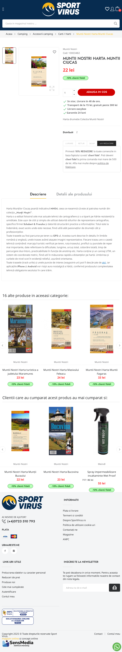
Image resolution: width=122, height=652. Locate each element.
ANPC (66, 539)
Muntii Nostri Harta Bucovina (61, 472)
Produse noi (8, 582)
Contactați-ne (70, 529)
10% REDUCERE (107, 143)
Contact (98, 634)
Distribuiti (77, 132)
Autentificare (9, 591)
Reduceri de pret (11, 577)
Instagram (14, 551)
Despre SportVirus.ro (74, 520)
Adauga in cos (96, 92)
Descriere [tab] (38, 194)
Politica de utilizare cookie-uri (79, 524)
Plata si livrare (70, 510)
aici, (104, 262)
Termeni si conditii (73, 515)
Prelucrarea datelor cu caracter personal (24, 572)
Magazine (68, 534)
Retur (81, 143)
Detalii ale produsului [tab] (74, 194)
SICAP (92, 143)
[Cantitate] (67, 93)
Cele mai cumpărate (13, 586)
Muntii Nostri (70, 49)
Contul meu (8, 596)
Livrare (69, 143)
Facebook (5, 551)
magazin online (10, 638)
